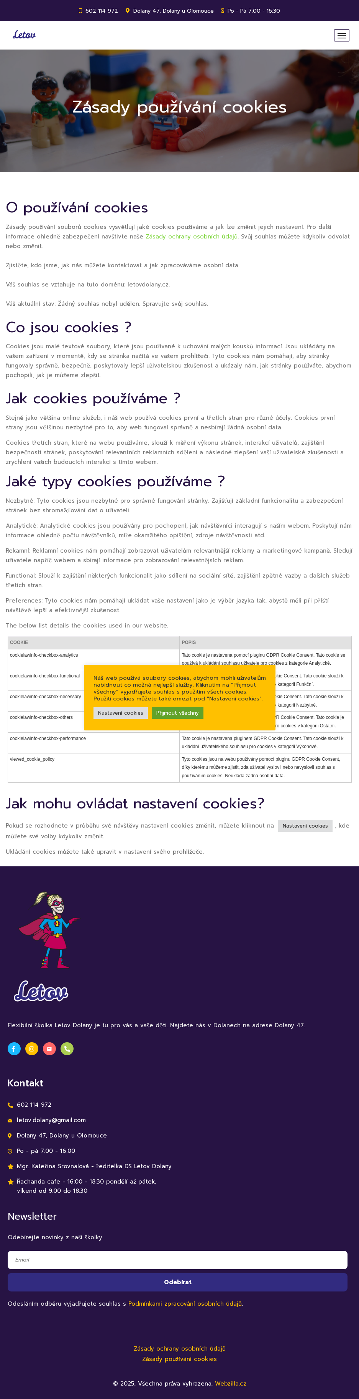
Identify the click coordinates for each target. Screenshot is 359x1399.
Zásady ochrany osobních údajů (192, 236)
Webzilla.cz (230, 1383)
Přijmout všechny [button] (177, 713)
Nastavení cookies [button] (305, 825)
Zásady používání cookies (179, 1359)
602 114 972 (101, 11)
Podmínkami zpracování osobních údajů (185, 1304)
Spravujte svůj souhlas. (175, 304)
